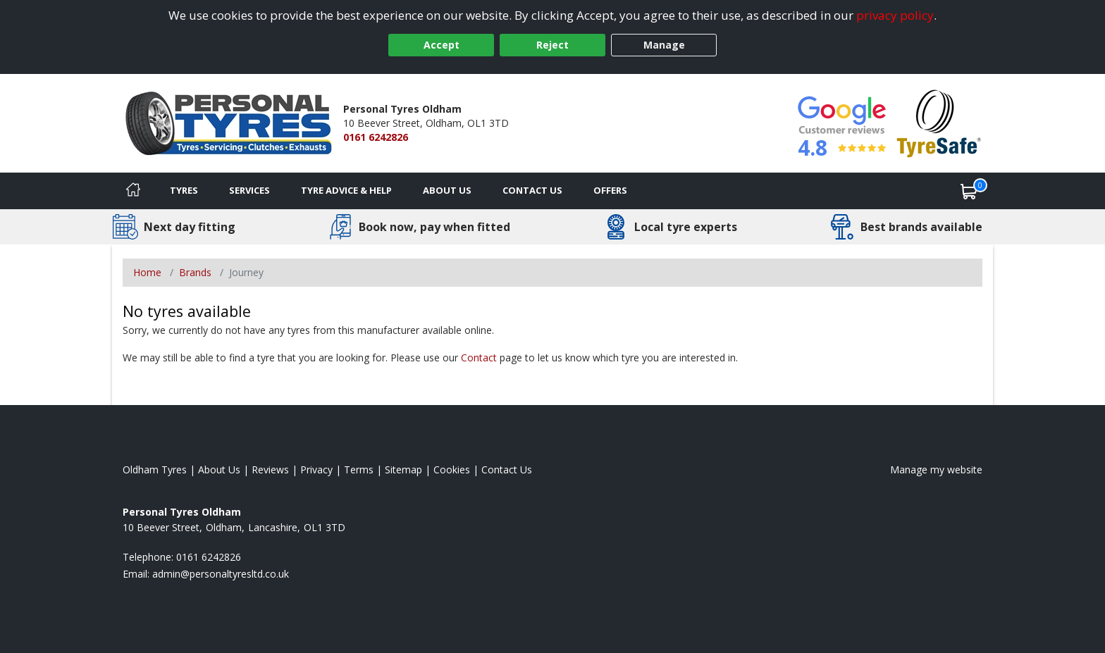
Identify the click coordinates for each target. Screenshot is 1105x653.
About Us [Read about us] (219, 469)
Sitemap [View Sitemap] (403, 469)
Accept (441, 44)
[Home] (133, 191)
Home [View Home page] (147, 272)
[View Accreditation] (939, 122)
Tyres (184, 190)
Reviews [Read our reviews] (270, 469)
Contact (479, 357)
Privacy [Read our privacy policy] (316, 469)
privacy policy (895, 15)
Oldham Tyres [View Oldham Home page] (155, 469)
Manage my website (936, 469)
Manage (664, 44)
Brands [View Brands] (195, 272)
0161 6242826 (375, 137)
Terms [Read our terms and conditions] (359, 469)
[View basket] (969, 191)
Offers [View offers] (610, 190)
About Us (447, 190)
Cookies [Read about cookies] (451, 469)
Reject (552, 44)
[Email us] (220, 573)
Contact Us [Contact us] (532, 190)
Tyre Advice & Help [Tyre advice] (346, 190)
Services (249, 190)
